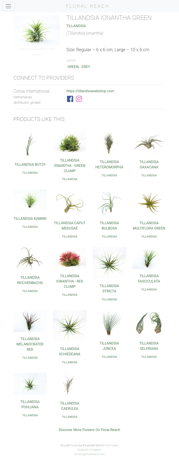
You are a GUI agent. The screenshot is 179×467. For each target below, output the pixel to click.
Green (72, 67)
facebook (83, 449)
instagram (95, 449)
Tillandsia (76, 26)
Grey (86, 67)
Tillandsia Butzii (30, 164)
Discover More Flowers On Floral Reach (89, 430)
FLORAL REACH (88, 6)
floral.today (111, 445)
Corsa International (36, 49)
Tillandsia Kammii (29, 219)
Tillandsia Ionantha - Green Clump (70, 165)
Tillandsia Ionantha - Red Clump (69, 281)
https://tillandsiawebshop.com (90, 91)
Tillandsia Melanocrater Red (30, 344)
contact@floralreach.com (89, 454)
